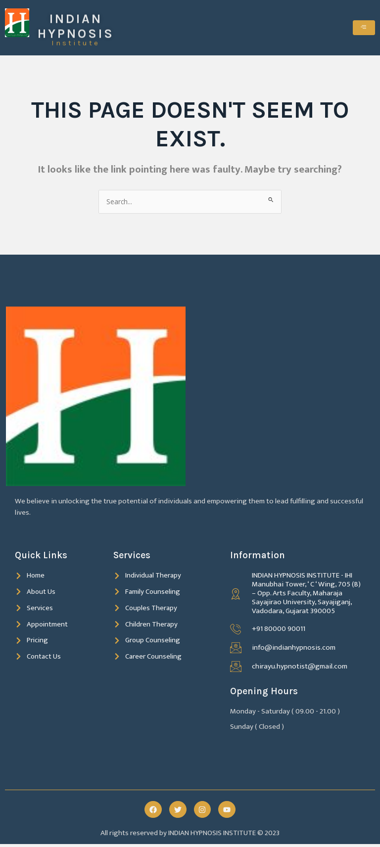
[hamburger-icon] (364, 28)
